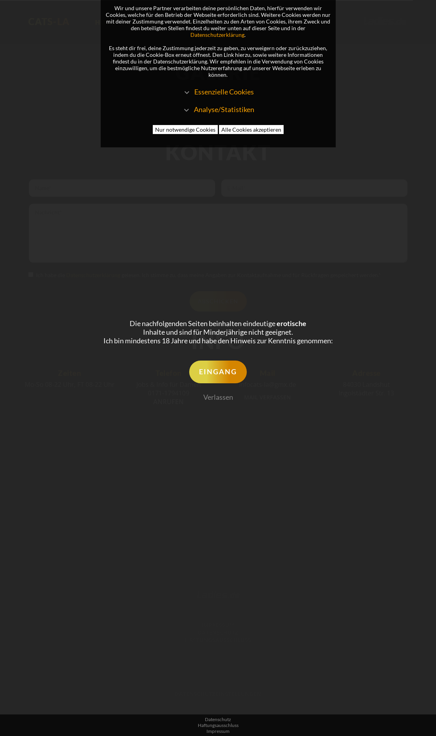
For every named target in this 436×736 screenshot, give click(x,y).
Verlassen (218, 397)
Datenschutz (218, 719)
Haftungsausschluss (218, 725)
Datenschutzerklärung (217, 34)
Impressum (218, 731)
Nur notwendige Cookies (185, 129)
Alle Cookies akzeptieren (251, 129)
